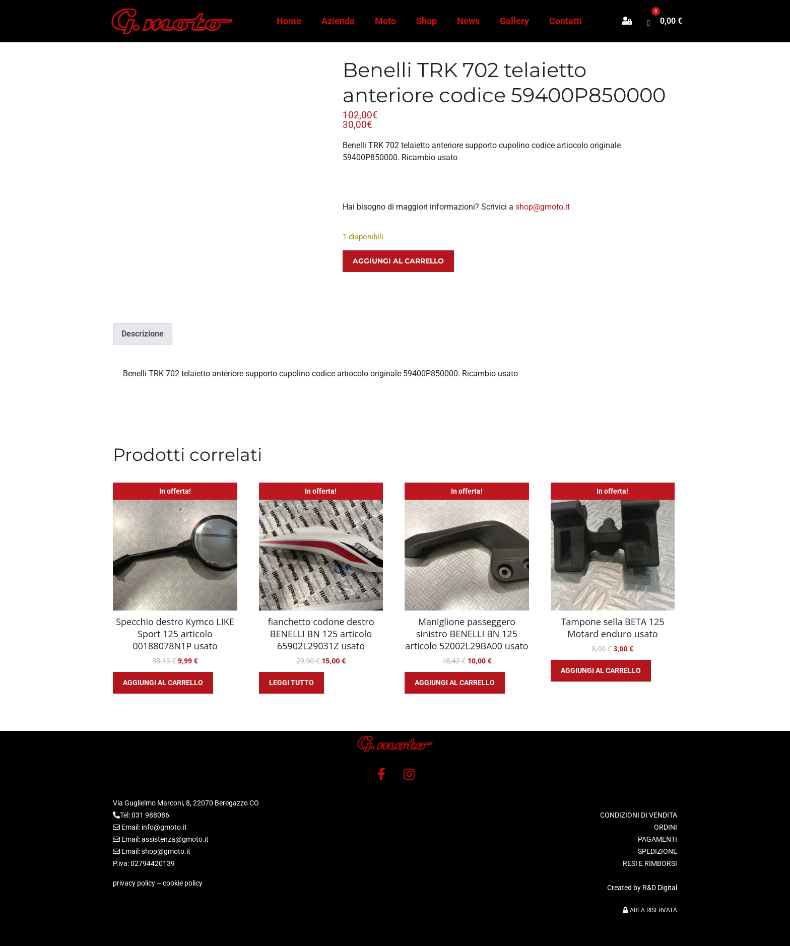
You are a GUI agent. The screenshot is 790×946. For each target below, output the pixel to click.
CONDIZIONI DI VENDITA (638, 815)
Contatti (565, 21)
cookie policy (183, 883)
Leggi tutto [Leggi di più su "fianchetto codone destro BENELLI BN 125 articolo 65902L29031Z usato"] (291, 683)
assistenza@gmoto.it (175, 839)
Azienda (338, 21)
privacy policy (134, 883)
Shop (426, 21)
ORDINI (665, 827)
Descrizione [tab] (142, 334)
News (468, 21)
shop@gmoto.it (542, 207)
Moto (385, 21)
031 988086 (150, 815)
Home (289, 21)
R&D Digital (659, 888)
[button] (632, 21)
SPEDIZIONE (657, 851)
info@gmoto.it (164, 827)
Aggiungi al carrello (398, 260)
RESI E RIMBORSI (650, 863)
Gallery (514, 21)
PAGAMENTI (657, 839)
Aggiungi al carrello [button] (163, 683)
